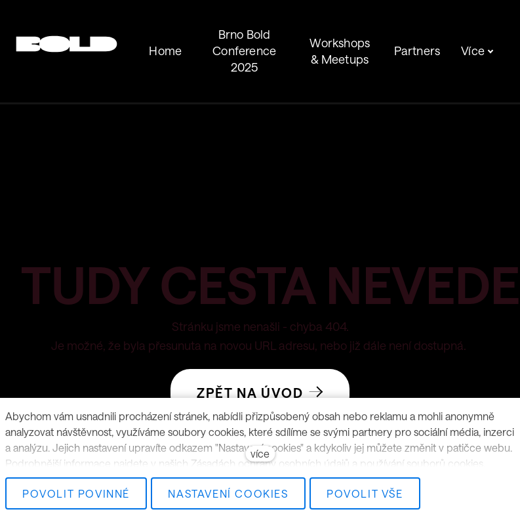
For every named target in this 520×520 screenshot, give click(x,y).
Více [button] (477, 35)
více (260, 453)
